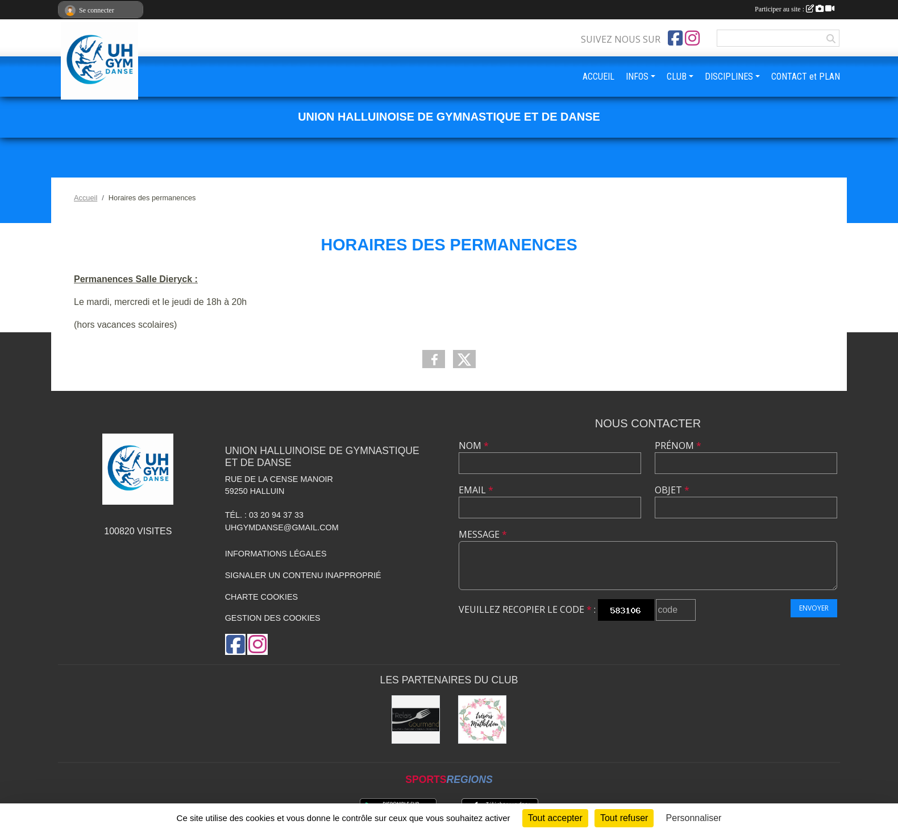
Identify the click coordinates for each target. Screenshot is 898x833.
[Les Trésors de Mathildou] (482, 719)
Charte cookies (261, 596)
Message (483, 534)
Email (476, 490)
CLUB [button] (677, 76)
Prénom (678, 445)
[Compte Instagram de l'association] (692, 38)
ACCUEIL (598, 76)
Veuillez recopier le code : (527, 609)
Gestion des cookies (273, 617)
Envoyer (814, 608)
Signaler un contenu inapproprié (303, 575)
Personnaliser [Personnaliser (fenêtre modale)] (694, 818)
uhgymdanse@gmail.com (282, 527)
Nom (474, 445)
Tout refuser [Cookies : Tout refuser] (624, 818)
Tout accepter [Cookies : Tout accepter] (555, 818)
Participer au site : (794, 9)
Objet (672, 490)
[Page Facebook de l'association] (675, 38)
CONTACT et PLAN (805, 76)
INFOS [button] (637, 76)
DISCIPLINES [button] (729, 76)
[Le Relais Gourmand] (416, 719)
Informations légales (276, 553)
